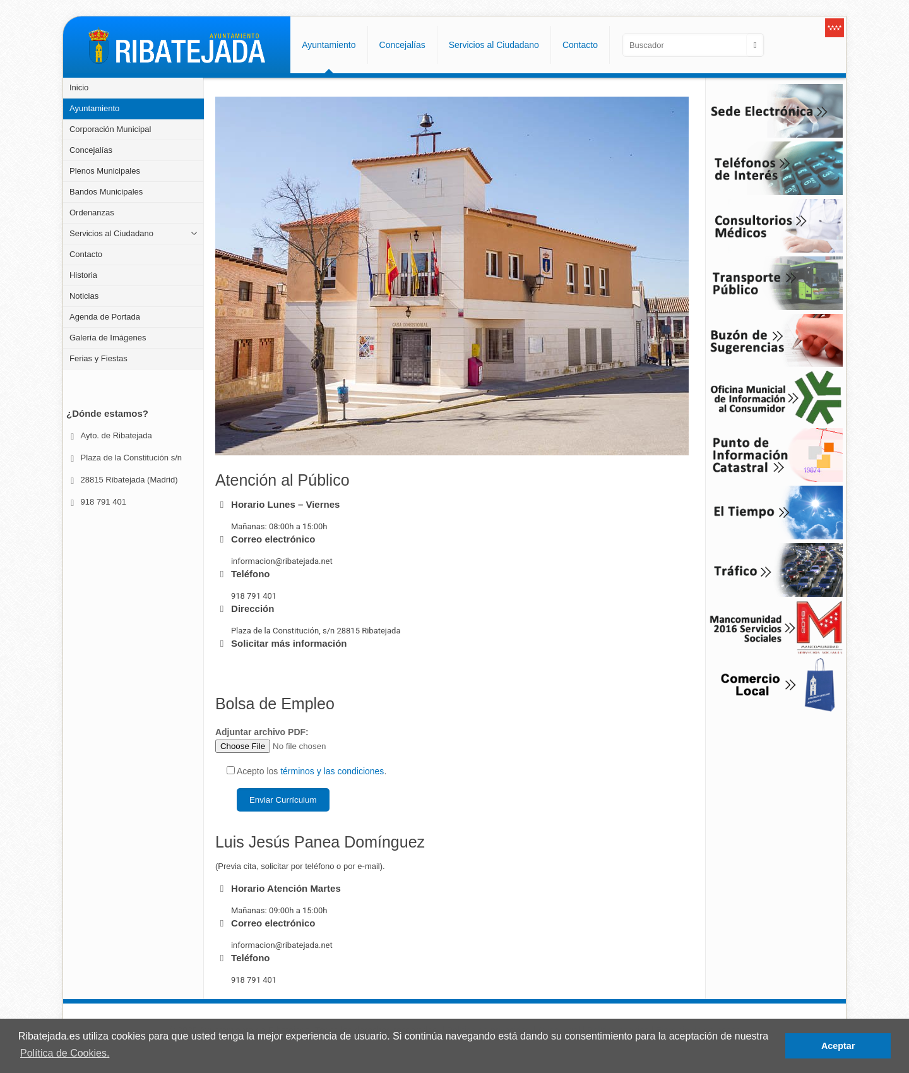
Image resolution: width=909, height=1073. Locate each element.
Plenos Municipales (104, 171)
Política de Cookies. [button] (64, 1053)
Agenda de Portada (104, 316)
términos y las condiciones (332, 771)
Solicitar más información (289, 643)
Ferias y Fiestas (98, 358)
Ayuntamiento (94, 108)
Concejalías (90, 150)
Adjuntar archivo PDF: (300, 740)
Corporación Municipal (110, 129)
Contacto (85, 254)
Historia (83, 275)
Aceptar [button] (838, 1046)
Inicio (78, 87)
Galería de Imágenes (107, 337)
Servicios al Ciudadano (111, 233)
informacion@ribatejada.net (282, 561)
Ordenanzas (91, 212)
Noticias (83, 296)
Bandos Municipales (106, 191)
